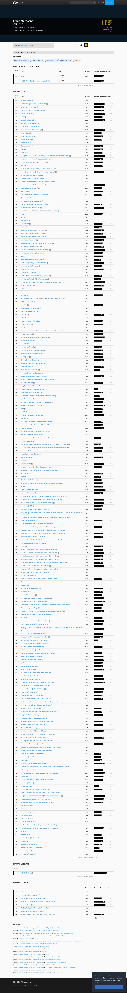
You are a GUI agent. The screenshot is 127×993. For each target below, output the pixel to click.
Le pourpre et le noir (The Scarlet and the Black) (37, 914)
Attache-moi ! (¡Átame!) (28, 240)
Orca (22, 408)
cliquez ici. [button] (98, 982)
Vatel (22, 149)
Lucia (22, 892)
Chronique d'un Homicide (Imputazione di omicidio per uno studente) (43, 530)
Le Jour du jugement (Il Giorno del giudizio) (35, 572)
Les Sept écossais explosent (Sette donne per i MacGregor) (41, 747)
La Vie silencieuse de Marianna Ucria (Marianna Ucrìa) (39, 169)
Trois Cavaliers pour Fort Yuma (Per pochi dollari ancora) (40, 711)
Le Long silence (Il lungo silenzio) (32, 201)
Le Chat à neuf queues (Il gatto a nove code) (35, 598)
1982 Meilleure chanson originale (32, 970)
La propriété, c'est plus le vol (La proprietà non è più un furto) (41, 499)
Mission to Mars (26, 146)
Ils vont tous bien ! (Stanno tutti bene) (33, 233)
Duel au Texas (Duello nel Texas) (31, 838)
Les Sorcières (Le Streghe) (30, 708)
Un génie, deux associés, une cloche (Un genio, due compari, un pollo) (44, 447)
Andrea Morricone (23, 45)
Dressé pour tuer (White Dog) (30, 321)
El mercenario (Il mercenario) (30, 679)
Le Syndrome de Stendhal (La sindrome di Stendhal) (38, 172)
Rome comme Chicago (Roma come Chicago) (36, 698)
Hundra (23, 292)
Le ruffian (24, 305)
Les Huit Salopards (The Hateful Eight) (33, 104)
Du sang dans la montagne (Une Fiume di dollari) (37, 741)
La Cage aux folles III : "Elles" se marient (34, 279)
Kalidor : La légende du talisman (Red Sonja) (35, 276)
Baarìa (23, 117)
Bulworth (23, 152)
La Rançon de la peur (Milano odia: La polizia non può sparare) (41, 483)
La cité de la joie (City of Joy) (30, 207)
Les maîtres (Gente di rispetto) (31, 454)
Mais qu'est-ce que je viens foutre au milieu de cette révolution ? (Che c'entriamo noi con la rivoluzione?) (51, 513)
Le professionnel (26, 334)
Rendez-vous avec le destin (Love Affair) (34, 185)
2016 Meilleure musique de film (29, 928)
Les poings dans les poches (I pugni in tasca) (35, 799)
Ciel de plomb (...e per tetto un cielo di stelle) (35, 685)
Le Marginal (24, 295)
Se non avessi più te (27, 812)
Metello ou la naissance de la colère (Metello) (36, 614)
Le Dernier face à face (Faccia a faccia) (34, 737)
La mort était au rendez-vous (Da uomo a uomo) (37, 721)
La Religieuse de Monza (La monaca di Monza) (36, 672)
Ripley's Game (25, 133)
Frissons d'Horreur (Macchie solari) (32, 434)
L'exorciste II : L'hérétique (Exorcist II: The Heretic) (38, 395)
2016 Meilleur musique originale (35, 933)
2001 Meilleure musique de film (29, 946)
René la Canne (25, 412)
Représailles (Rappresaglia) (30, 489)
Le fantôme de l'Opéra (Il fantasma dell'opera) (36, 159)
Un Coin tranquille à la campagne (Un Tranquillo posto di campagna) (43, 702)
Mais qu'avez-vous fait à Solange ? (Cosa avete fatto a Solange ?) (43, 533)
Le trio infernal (26, 473)
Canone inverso (26, 143)
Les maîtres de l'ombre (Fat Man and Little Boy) (36, 243)
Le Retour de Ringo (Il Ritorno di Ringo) (33, 731)
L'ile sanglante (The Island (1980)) (32, 350)
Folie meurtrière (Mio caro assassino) (33, 536)
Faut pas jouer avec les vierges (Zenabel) (35, 640)
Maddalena (24, 582)
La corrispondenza (27, 100)
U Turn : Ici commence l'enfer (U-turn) (33, 162)
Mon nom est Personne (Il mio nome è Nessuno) (37, 502)
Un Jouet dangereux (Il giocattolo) (32, 373)
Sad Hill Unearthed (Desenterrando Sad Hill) (35, 81)
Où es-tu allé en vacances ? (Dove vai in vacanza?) (37, 379)
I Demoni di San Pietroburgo (30, 123)
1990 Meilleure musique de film (31, 957)
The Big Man (25, 223)
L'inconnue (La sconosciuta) (30, 126)
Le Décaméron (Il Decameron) (31, 588)
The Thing (24, 314)
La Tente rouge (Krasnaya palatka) (32, 646)
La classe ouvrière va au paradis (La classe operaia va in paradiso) (43, 562)
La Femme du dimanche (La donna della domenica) (37, 451)
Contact (35, 985)
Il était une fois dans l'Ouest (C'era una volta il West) (38, 682)
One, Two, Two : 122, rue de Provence (33, 386)
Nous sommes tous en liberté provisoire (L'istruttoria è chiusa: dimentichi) (45, 604)
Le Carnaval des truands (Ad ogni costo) (34, 744)
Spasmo (23, 476)
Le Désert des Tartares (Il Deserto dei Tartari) (36, 421)
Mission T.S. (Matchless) (29, 728)
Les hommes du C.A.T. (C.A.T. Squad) (33, 911)
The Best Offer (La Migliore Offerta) (33, 110)
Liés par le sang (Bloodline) (30, 360)
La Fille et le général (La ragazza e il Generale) (36, 750)
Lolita (22, 165)
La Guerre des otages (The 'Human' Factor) (35, 431)
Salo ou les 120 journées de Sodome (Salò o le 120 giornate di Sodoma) (44, 444)
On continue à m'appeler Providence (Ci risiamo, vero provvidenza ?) (44, 496)
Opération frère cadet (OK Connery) (33, 724)
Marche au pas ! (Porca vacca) (31, 308)
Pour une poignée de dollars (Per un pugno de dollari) (38, 828)
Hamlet (23, 227)
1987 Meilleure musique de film (31, 943)
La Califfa (24, 617)
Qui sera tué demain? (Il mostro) (31, 405)
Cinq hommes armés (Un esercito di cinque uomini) (38, 653)
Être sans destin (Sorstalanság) (31, 130)
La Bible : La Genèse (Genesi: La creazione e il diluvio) (38, 901)
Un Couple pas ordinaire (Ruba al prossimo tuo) (36, 705)
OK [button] (109, 987)
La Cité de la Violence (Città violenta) (33, 634)
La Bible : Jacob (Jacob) (28, 905)
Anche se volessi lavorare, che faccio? (34, 543)
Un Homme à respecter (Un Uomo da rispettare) (37, 523)
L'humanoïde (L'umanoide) (29, 370)
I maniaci (23, 831)
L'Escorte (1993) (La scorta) (30, 198)
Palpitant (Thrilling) (27, 818)
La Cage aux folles (27, 382)
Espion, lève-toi (26, 324)
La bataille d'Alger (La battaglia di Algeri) (34, 763)
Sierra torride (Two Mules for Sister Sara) (35, 637)
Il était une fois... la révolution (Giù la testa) (35, 566)
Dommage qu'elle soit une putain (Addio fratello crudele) (39, 569)
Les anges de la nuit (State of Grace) (33, 230)
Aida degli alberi (26, 873)
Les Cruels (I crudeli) (27, 757)
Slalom (23, 809)
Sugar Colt (24, 760)
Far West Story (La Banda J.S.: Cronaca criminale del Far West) (41, 540)
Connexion (109, 3)
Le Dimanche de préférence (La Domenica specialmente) (40, 211)
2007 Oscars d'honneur (27, 938)
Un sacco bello (25, 344)
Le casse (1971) (26, 591)
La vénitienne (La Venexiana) (30, 266)
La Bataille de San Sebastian (30, 676)
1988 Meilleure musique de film (29, 959)
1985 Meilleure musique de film (31, 967)
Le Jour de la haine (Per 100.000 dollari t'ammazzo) (38, 734)
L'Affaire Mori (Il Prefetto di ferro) (32, 389)
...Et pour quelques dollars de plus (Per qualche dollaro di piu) (41, 796)
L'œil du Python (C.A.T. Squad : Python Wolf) (35, 908)
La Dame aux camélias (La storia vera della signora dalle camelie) (42, 331)
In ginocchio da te (26, 834)
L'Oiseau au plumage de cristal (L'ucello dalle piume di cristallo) (42, 611)
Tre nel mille (25, 585)
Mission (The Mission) (28, 269)
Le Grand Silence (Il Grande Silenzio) (33, 689)
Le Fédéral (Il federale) (28, 854)
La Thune (24, 217)
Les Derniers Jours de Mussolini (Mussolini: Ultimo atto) (39, 470)
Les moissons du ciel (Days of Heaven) (34, 376)
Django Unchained (27, 113)
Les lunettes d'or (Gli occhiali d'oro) (32, 259)
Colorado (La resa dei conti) (30, 770)
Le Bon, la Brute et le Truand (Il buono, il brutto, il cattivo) (39, 773)
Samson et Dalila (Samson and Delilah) (33, 898)
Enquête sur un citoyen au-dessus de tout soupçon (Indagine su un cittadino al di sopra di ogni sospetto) (52, 628)
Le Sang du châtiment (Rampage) (32, 253)
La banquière (25, 357)
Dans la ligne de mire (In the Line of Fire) (34, 204)
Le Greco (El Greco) (27, 783)
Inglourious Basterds (27, 120)
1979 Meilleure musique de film (29, 972)
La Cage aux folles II (27, 347)
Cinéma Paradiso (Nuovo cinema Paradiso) (35, 250)
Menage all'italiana (27, 805)
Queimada (24, 663)
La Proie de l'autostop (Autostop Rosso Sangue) (37, 402)
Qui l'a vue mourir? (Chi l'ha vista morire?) (35, 509)
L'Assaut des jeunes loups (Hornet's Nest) (35, 608)
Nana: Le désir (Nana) (28, 301)
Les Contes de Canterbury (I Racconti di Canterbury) (38, 527)
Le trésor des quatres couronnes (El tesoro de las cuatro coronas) (43, 298)
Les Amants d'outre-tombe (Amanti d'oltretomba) (37, 802)
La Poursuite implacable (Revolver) (32, 493)
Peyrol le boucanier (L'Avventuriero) (33, 753)
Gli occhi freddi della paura (29, 575)
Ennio (22, 76)
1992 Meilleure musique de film (29, 951)
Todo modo (24, 418)
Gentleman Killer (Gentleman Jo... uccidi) (34, 718)
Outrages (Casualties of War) (30, 246)
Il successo (24, 841)
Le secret (24, 486)
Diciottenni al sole (27, 851)
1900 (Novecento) (27, 428)
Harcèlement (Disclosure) (29, 188)
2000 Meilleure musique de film (31, 941)
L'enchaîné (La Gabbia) (28, 272)
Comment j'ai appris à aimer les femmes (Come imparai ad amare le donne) (46, 766)
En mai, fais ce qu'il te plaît (29, 107)
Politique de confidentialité (19, 985)
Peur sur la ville (26, 464)
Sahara (23, 289)
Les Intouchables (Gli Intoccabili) (31, 656)
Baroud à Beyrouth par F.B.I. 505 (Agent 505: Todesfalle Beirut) (41, 792)
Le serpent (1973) (26, 506)
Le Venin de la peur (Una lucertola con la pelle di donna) (39, 553)
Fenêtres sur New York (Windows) (32, 353)
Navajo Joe (24, 776)
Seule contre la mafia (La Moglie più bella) (35, 624)
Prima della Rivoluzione (28, 822)
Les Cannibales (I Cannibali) (30, 666)
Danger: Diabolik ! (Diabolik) (30, 715)
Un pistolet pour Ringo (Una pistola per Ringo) (36, 789)
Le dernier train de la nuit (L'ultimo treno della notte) (38, 438)
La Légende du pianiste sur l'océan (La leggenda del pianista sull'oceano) (45, 156)
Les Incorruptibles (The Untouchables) (33, 263)
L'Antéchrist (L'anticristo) (29, 480)
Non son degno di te (27, 815)
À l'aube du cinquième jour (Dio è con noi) (34, 650)
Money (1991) (25, 220)
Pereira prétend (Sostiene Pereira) (32, 178)
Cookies (30, 985)
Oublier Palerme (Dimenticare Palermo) (34, 237)
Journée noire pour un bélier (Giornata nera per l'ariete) (39, 578)
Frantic (23, 256)
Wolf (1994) (24, 191)
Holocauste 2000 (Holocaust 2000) (32, 392)
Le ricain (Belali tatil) (27, 441)
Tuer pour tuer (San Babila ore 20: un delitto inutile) (38, 425)
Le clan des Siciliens (27, 669)
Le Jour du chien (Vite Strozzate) (32, 175)
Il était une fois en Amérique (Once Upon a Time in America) (41, 282)
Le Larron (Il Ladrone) (28, 340)
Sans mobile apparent (28, 595)
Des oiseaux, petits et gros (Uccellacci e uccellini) (37, 779)
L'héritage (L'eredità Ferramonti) (32, 415)
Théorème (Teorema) (28, 692)
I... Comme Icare (26, 366)
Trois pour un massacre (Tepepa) (32, 659)
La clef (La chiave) (27, 285)
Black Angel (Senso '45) (28, 136)
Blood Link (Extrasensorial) (30, 311)
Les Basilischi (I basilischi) (29, 844)
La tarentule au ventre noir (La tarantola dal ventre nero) (40, 559)
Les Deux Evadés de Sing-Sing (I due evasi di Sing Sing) (39, 825)
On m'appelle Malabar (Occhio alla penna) (34, 337)
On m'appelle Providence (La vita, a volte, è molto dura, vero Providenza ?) (46, 517)
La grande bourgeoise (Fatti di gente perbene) (36, 467)
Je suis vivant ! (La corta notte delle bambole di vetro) (39, 549)
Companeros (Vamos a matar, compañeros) (35, 621)
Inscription (100, 3)
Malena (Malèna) (26, 139)
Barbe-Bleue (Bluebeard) (29, 520)
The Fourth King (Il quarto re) (30, 895)
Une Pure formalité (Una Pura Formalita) (34, 194)
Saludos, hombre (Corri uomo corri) (32, 695)
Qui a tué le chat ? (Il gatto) (30, 399)
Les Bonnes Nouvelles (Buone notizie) (33, 363)
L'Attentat (24, 546)
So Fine (23, 327)
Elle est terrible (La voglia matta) (32, 847)
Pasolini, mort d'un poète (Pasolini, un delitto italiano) (38, 181)
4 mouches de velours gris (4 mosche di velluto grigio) (39, 556)
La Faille (23, 460)
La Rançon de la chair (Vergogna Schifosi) (35, 643)
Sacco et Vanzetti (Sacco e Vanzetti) (33, 601)
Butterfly (23, 318)
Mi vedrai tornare (26, 786)
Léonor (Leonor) (26, 457)
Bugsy (23, 214)
